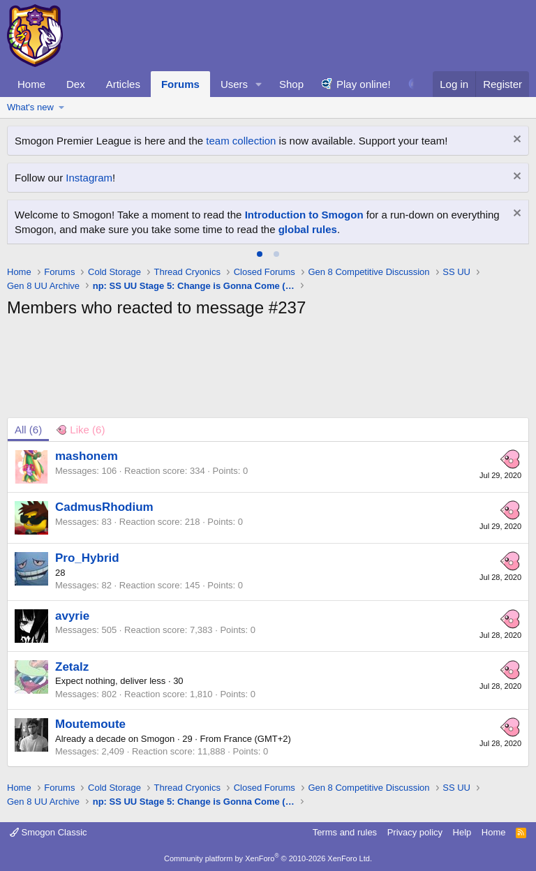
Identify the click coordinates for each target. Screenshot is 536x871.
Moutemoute (90, 724)
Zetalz (72, 666)
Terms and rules (345, 832)
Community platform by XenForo (268, 858)
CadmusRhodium (104, 507)
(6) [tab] (28, 430)
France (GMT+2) (256, 739)
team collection (241, 141)
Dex (75, 84)
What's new (30, 107)
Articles (123, 84)
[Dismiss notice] (515, 140)
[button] (259, 84)
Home (31, 84)
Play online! (363, 84)
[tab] (259, 254)
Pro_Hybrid (87, 558)
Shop (291, 84)
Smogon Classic (48, 832)
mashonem (86, 456)
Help (462, 832)
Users (234, 84)
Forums (180, 84)
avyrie (72, 616)
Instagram (89, 178)
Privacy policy (414, 832)
